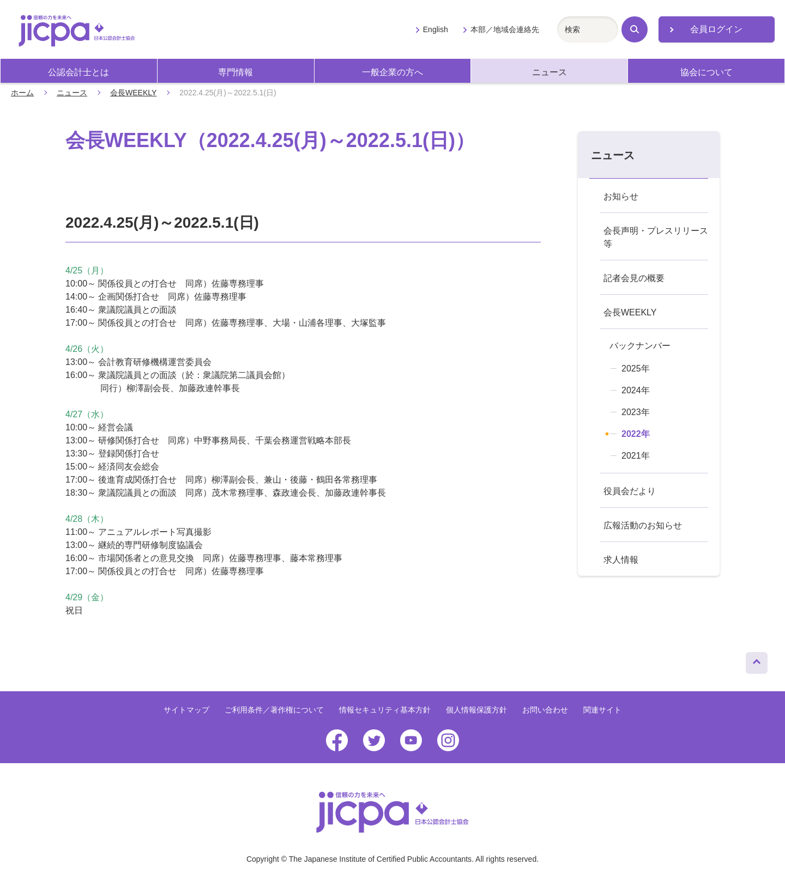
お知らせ (620, 196)
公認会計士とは (78, 72)
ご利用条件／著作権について (274, 709)
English (435, 29)
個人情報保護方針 (476, 709)
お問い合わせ (545, 709)
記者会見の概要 (634, 278)
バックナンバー (640, 345)
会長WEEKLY (133, 92)
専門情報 (235, 72)
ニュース (549, 72)
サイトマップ (186, 709)
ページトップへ (757, 660)
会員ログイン (716, 29)
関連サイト (602, 709)
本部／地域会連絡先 (504, 29)
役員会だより (629, 491)
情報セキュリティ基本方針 (385, 709)
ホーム (22, 92)
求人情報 (620, 559)
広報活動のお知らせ (642, 525)
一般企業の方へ (392, 72)
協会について (706, 72)
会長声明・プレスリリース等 (655, 237)
